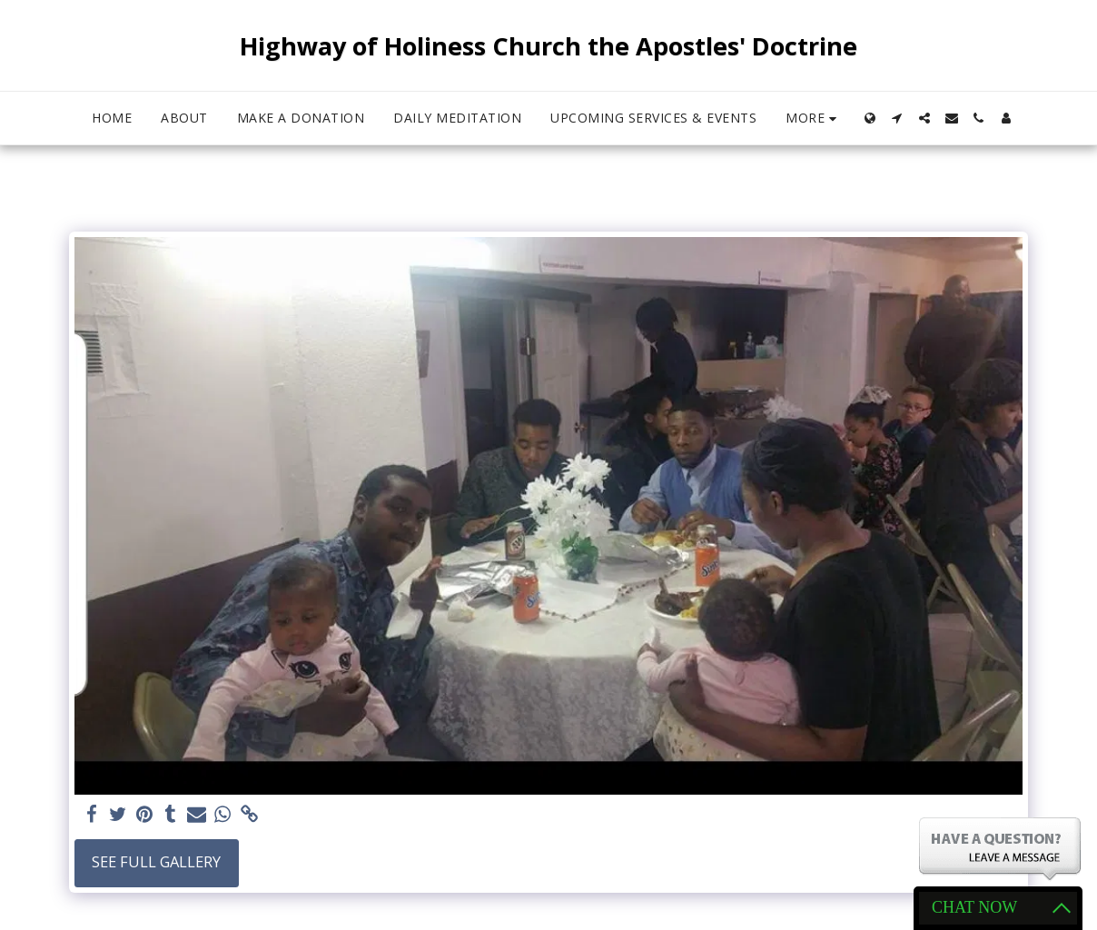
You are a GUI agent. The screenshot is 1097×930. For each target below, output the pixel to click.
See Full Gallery (156, 861)
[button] (897, 118)
